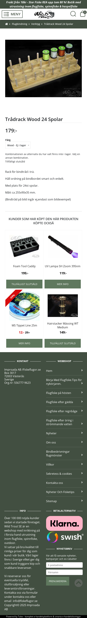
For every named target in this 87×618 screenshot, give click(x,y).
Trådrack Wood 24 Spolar (58, 24)
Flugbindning (19, 24)
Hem (64, 371)
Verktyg (35, 24)
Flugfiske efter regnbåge (64, 411)
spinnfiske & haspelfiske (61, 6)
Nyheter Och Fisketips (64, 492)
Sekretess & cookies (64, 474)
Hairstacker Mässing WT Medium (62, 325)
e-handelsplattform (43, 616)
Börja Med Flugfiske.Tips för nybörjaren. (64, 382)
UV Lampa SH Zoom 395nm (62, 266)
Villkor (64, 464)
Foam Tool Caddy (24, 266)
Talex (20, 616)
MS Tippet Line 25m (24, 325)
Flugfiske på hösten (64, 393)
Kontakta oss (64, 483)
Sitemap (64, 501)
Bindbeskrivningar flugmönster (64, 453)
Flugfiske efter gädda (64, 402)
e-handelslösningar (71, 616)
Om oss (64, 442)
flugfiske (38, 6)
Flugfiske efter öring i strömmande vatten (64, 422)
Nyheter (64, 433)
